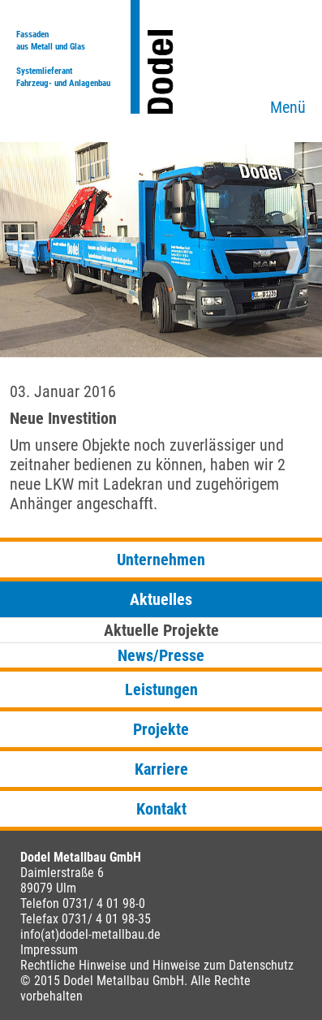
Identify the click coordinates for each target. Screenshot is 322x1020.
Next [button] (294, 257)
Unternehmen (161, 559)
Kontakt (161, 809)
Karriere (161, 769)
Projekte (161, 729)
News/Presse (161, 655)
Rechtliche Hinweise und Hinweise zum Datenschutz (157, 965)
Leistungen (161, 689)
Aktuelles (161, 599)
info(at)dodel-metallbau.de (90, 934)
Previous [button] (28, 257)
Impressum (49, 949)
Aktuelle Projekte (161, 630)
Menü (288, 107)
